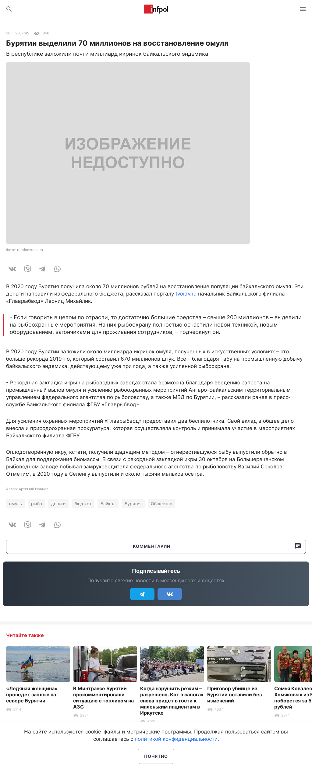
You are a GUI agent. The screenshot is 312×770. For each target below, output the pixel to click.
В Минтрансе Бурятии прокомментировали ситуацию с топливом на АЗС (103, 697)
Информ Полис (156, 9)
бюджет (83, 503)
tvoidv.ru (186, 294)
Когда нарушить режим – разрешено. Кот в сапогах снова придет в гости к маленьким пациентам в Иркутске (172, 700)
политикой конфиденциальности (176, 739)
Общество (161, 503)
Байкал (108, 503)
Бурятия (133, 503)
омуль (15, 503)
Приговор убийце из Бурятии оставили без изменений (234, 694)
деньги (58, 503)
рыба (36, 503)
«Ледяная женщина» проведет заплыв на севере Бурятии (32, 694)
